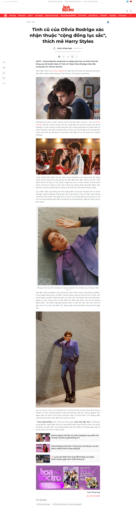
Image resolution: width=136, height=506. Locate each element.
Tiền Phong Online (55, 1)
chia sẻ (59, 57)
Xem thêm (130, 15)
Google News (108, 22)
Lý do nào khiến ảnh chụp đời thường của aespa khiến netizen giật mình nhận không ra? (72, 458)
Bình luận (4, 78)
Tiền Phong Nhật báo (73, 1)
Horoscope (122, 15)
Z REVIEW (103, 15)
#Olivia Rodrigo (43, 504)
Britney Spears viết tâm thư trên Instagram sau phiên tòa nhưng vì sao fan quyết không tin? (75, 436)
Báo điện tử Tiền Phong (68, 8)
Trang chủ (5, 15)
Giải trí (30, 15)
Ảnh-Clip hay (93, 15)
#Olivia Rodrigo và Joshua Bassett (67, 504)
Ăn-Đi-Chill (82, 15)
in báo (72, 57)
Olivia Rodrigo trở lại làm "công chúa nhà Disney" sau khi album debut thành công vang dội (74, 447)
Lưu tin (4, 73)
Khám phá (21, 15)
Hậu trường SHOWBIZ (68, 15)
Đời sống (13, 15)
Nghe (4, 62)
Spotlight (113, 15)
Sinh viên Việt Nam (91, 1)
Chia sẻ (4, 67)
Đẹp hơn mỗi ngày (51, 15)
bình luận (77, 57)
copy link (68, 57)
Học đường (39, 15)
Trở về (4, 83)
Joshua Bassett (59, 71)
